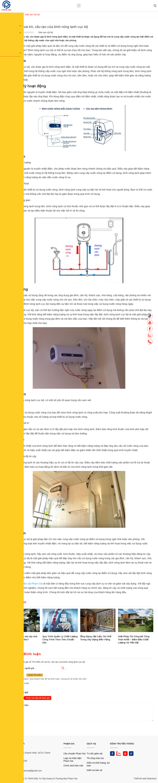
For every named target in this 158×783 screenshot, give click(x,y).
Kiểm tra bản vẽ (94, 770)
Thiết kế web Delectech (145, 778)
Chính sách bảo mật (73, 765)
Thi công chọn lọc (95, 758)
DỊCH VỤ (91, 743)
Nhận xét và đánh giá (16, 692)
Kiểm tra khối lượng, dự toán (98, 764)
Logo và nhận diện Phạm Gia (73, 759)
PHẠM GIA (69, 743)
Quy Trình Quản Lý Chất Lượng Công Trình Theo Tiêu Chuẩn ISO (60, 639)
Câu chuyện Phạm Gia (74, 753)
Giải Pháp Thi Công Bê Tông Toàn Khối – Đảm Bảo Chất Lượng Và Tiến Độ (134, 639)
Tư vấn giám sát (94, 753)
